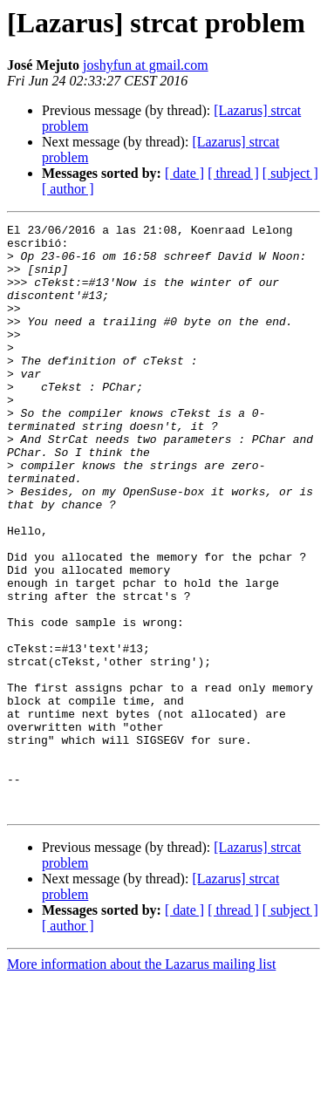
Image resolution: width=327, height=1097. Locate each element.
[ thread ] (233, 173)
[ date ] (184, 173)
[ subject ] (290, 173)
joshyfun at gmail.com (145, 65)
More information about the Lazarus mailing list (141, 1081)
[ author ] (68, 188)
